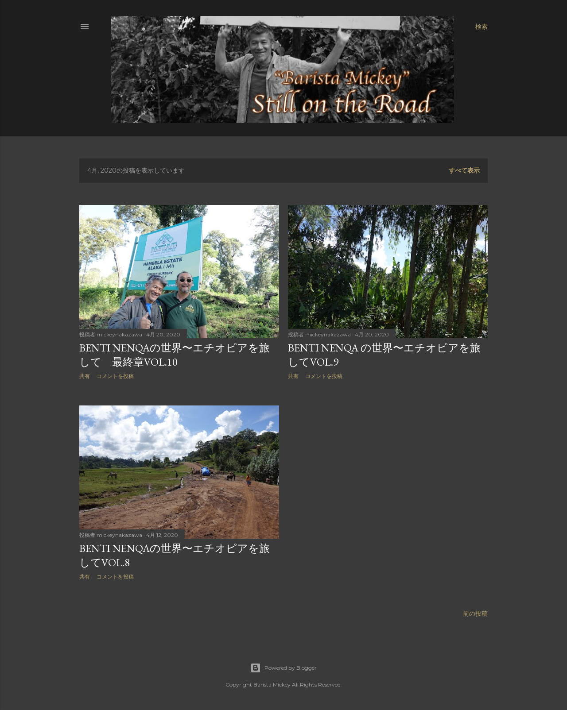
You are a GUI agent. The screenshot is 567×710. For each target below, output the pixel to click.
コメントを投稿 (115, 376)
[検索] (481, 26)
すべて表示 (464, 170)
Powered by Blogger (283, 668)
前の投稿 (475, 613)
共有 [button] (84, 376)
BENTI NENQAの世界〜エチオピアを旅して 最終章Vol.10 (174, 355)
